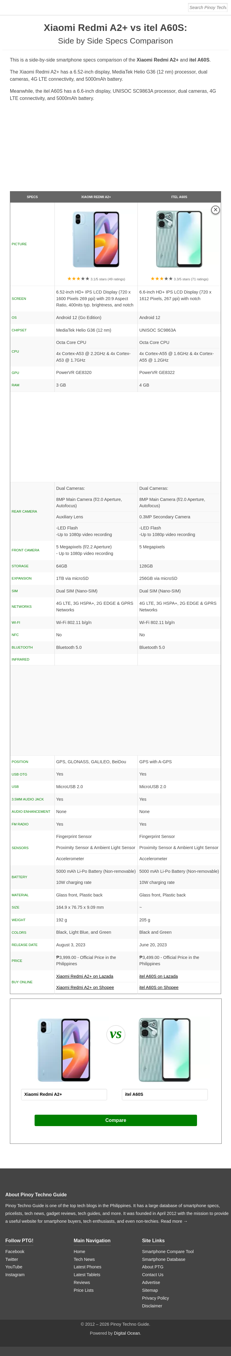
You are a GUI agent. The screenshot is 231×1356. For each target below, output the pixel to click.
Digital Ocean (127, 1333)
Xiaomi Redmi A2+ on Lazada (96, 978)
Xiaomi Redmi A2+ (96, 197)
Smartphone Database (163, 1259)
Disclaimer (152, 1305)
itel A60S (179, 197)
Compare (115, 1120)
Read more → (174, 1221)
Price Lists (84, 1290)
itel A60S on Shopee (158, 987)
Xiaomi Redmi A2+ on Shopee (85, 987)
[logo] (43, 7)
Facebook (14, 1251)
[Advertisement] (115, 149)
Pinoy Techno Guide (43, 1194)
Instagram (15, 1274)
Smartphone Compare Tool (168, 1251)
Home (79, 1251)
